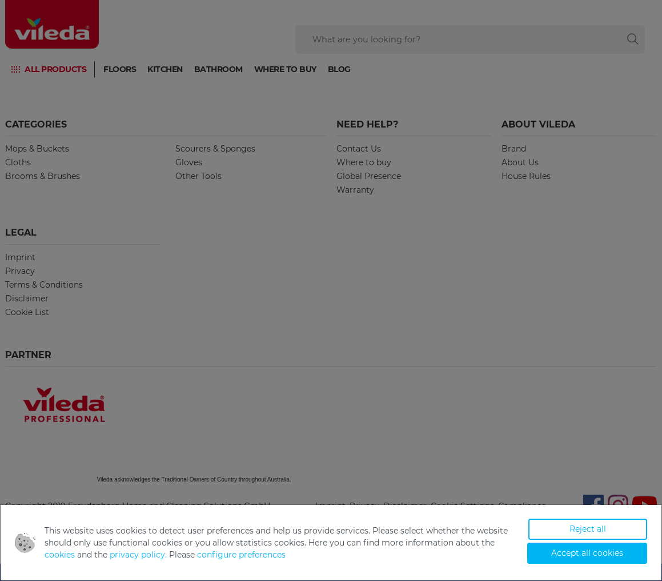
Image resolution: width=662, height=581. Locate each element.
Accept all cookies (587, 553)
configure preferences (241, 555)
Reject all (587, 529)
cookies (60, 555)
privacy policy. (138, 555)
